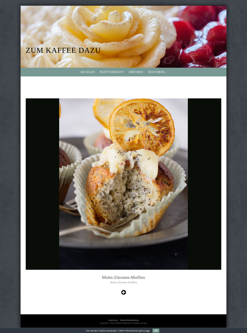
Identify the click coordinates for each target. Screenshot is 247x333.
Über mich (136, 72)
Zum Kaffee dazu (63, 50)
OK (156, 330)
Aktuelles (87, 72)
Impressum (113, 320)
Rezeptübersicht (112, 72)
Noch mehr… (157, 72)
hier (148, 330)
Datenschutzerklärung (129, 320)
